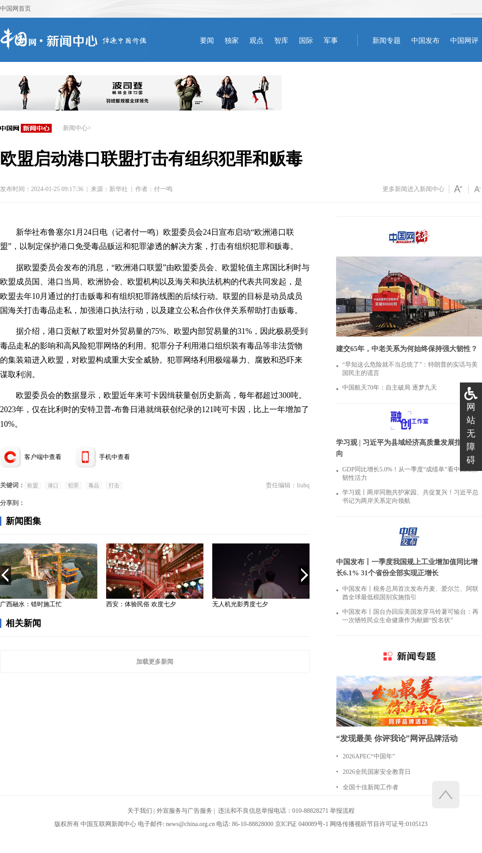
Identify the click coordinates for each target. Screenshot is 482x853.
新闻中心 (75, 128)
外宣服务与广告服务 (184, 810)
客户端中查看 (42, 457)
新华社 (118, 189)
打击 (114, 485)
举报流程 (342, 810)
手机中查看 (114, 457)
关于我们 (139, 810)
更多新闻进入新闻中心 (413, 189)
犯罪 (73, 485)
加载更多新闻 (154, 661)
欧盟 (32, 485)
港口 (53, 485)
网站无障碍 (471, 433)
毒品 (93, 485)
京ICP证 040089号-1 (302, 824)
